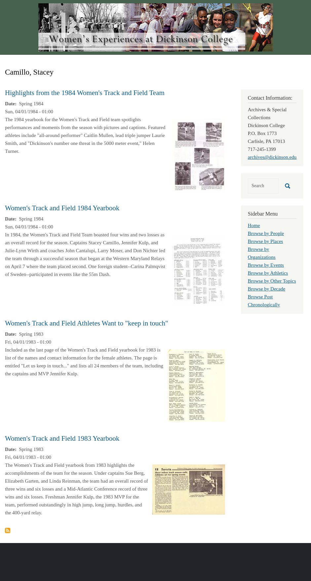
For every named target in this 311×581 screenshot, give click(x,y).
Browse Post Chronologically (264, 300)
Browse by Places (265, 241)
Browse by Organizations (262, 253)
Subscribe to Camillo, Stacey (7, 530)
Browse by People (266, 233)
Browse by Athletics (268, 273)
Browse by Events (266, 265)
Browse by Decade (266, 288)
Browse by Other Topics (272, 281)
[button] (198, 154)
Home (254, 225)
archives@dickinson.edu (272, 157)
